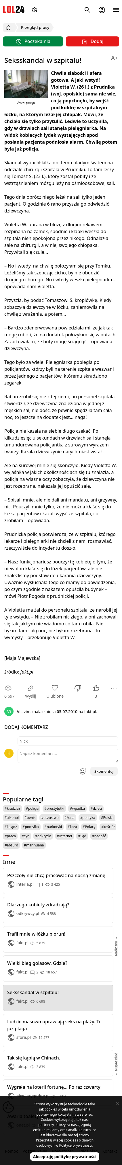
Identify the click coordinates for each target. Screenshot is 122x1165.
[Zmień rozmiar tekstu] (114, 57)
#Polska (107, 817)
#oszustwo (50, 817)
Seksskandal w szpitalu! (33, 992)
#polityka (87, 817)
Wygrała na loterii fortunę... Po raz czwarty (53, 1087)
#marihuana (34, 845)
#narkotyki (53, 826)
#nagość (99, 836)
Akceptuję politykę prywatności (65, 1156)
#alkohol (12, 817)
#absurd (11, 845)
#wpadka (77, 808)
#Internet (65, 836)
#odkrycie (43, 836)
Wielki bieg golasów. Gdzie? (37, 963)
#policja (32, 808)
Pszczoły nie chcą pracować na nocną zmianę (56, 875)
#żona (69, 817)
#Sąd (82, 836)
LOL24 (13, 9)
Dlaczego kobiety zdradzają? (38, 904)
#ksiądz (11, 826)
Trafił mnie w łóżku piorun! (36, 934)
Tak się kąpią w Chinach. (33, 1058)
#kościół (108, 826)
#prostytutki (54, 808)
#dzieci (96, 808)
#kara (72, 826)
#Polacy (89, 826)
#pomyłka (31, 826)
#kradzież (12, 808)
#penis (29, 817)
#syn (25, 836)
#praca (10, 836)
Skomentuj (104, 771)
